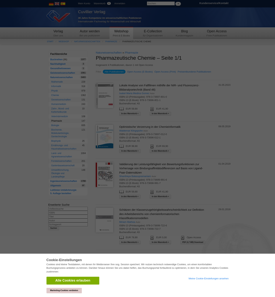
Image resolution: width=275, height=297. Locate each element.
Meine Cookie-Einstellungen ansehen (209, 278)
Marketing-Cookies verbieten (64, 290)
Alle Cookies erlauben (72, 280)
